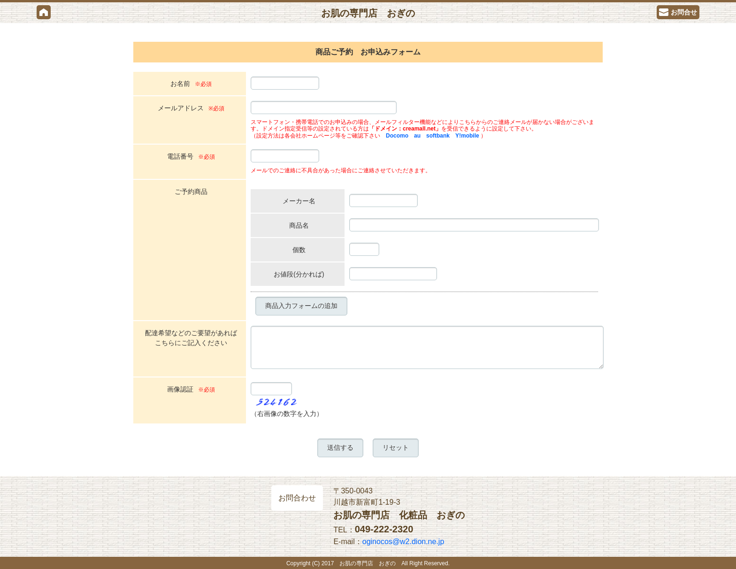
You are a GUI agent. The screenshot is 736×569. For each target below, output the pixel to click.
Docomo (397, 135)
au (417, 135)
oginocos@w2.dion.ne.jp (403, 542)
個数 (299, 250)
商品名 (299, 225)
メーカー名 (299, 201)
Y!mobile (467, 135)
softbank (438, 135)
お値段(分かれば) (299, 274)
